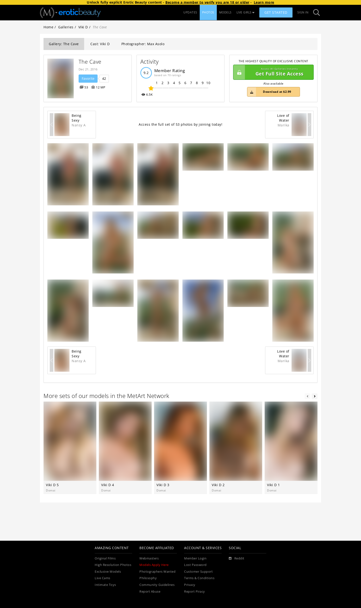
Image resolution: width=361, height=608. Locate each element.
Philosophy (148, 578)
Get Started (275, 12)
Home (48, 27)
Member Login (195, 558)
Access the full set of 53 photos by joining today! (180, 124)
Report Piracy (194, 591)
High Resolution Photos (113, 565)
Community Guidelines (156, 585)
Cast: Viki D (100, 44)
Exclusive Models (108, 572)
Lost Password (195, 565)
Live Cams (102, 578)
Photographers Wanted (157, 572)
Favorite (88, 78)
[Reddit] (236, 558)
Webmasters (149, 558)
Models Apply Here (154, 565)
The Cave (90, 61)
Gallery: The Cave (64, 44)
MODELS (225, 12)
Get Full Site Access (272, 72)
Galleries (66, 27)
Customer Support (198, 572)
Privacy (189, 585)
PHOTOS (208, 12)
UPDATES (190, 12)
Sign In (303, 12)
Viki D (83, 27)
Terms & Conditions (199, 578)
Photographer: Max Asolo (143, 44)
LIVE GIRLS (246, 12)
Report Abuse (149, 591)
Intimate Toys (105, 585)
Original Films (105, 558)
